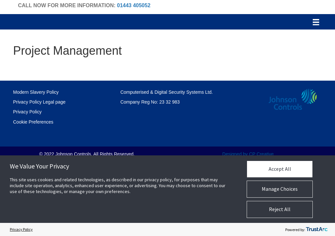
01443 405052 (133, 5)
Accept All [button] (280, 169)
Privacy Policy (27, 111)
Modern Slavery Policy (36, 92)
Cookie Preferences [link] (33, 122)
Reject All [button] (280, 209)
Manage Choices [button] (280, 189)
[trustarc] (316, 229)
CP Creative (261, 154)
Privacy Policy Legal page (39, 102)
